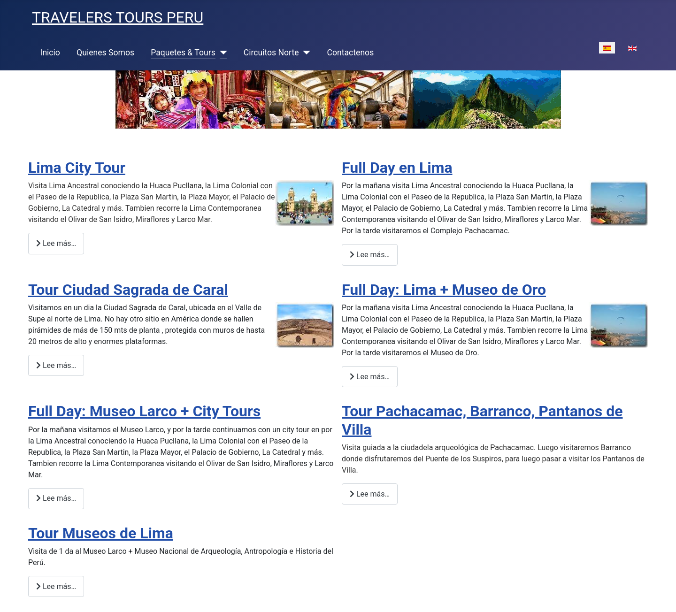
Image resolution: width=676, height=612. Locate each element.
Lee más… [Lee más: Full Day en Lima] (370, 254)
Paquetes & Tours (183, 52)
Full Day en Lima (397, 167)
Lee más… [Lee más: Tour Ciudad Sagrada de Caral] (56, 365)
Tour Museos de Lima (100, 533)
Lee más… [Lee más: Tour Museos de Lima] (56, 586)
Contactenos (350, 52)
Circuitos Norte (271, 52)
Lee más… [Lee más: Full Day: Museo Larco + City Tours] (56, 498)
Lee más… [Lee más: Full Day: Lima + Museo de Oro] (370, 376)
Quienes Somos (105, 52)
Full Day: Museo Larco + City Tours (144, 411)
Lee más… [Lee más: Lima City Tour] (56, 243)
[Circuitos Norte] (305, 52)
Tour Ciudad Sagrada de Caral (128, 289)
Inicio (50, 52)
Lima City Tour (76, 167)
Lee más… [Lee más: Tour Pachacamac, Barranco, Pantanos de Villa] (370, 494)
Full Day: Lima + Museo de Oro (444, 289)
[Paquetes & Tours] (221, 52)
